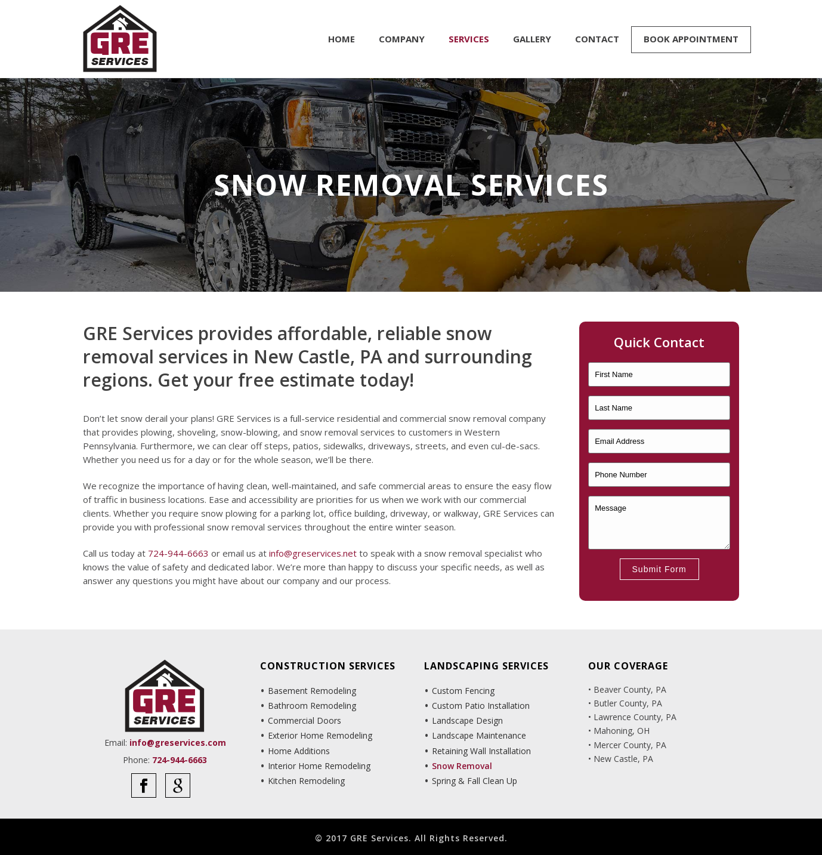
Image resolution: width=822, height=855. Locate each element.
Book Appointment (691, 39)
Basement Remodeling (312, 690)
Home (341, 39)
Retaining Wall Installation (481, 751)
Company (402, 39)
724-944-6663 (178, 553)
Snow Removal (462, 765)
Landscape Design (467, 720)
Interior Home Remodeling (319, 765)
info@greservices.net (313, 553)
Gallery (532, 39)
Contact (597, 39)
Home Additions (299, 751)
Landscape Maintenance (479, 735)
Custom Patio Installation (481, 705)
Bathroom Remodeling (312, 705)
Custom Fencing (463, 690)
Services (469, 39)
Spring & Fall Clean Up (474, 780)
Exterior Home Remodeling (320, 735)
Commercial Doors (304, 720)
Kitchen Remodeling (306, 780)
